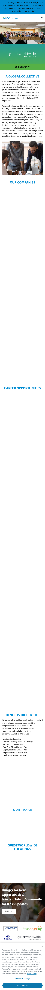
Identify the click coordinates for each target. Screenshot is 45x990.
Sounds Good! (22, 985)
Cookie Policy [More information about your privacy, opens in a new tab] (32, 974)
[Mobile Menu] (41, 18)
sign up (9, 911)
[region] (22, 966)
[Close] (42, 946)
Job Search (21, 67)
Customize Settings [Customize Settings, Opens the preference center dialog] (22, 979)
